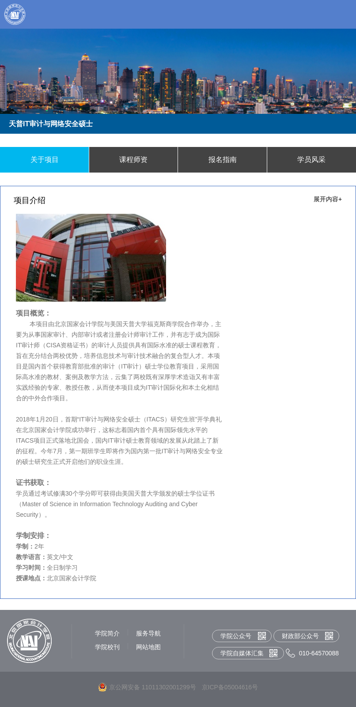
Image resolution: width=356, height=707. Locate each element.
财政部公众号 (300, 635)
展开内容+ (328, 199)
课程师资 (133, 159)
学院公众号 (235, 635)
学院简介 (107, 633)
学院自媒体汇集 (242, 653)
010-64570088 (319, 653)
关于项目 (44, 159)
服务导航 (148, 633)
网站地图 (148, 647)
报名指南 (222, 159)
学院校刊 (107, 647)
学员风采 (311, 159)
